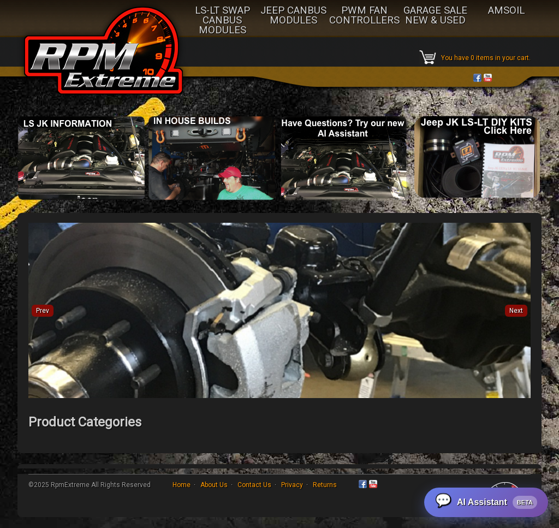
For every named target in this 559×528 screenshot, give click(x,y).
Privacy (292, 485)
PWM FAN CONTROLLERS (364, 15)
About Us (214, 485)
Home (182, 485)
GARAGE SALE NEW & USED (435, 15)
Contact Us (254, 485)
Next (516, 311)
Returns (325, 485)
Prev (42, 311)
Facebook (477, 78)
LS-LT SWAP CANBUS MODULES (222, 20)
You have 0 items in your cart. (486, 58)
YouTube (488, 78)
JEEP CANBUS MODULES (293, 15)
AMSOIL (506, 10)
